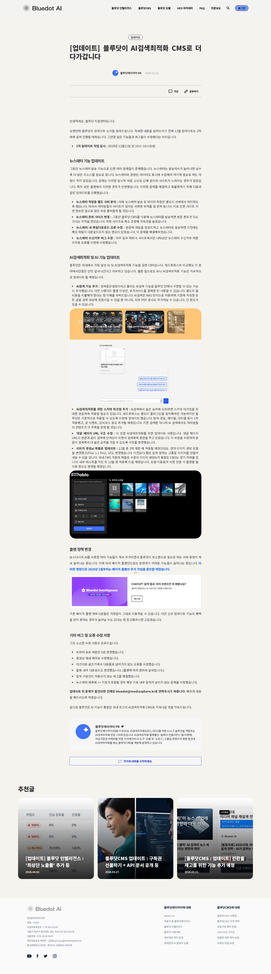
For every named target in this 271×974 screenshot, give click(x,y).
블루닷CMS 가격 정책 (228, 921)
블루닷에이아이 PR (130, 73)
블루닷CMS (144, 8)
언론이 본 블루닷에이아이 (177, 921)
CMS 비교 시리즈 (226, 932)
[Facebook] (37, 957)
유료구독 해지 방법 (226, 926)
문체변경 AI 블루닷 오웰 (176, 943)
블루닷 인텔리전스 (122, 8)
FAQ (202, 8)
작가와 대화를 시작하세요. (135, 761)
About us (169, 915)
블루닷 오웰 (164, 8)
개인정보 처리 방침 (173, 937)
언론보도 (216, 8)
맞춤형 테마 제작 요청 (228, 937)
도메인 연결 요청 (225, 943)
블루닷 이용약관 (172, 932)
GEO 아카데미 (185, 8)
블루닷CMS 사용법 (227, 915)
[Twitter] (122, 726)
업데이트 (135, 37)
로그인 (241, 8)
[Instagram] (55, 957)
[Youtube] (29, 956)
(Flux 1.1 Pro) (96, 453)
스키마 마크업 (183, 409)
